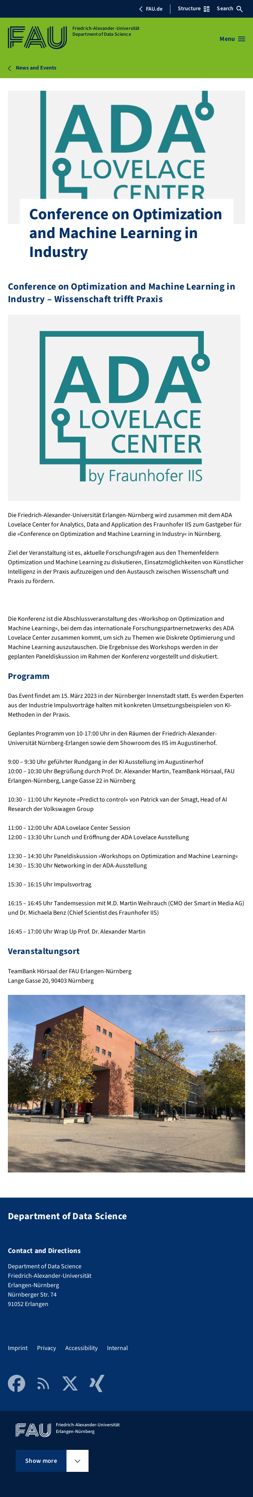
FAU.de (151, 9)
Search (230, 9)
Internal (117, 1348)
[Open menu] (232, 39)
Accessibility (81, 1348)
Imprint (18, 1348)
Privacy (46, 1348)
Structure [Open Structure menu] (193, 9)
